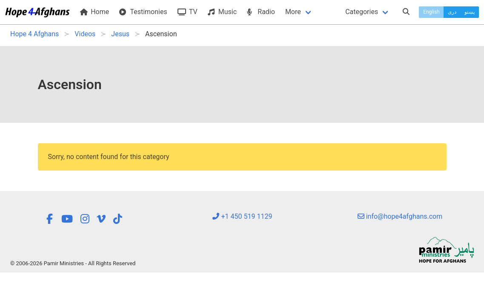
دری (452, 12)
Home (94, 12)
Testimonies (143, 12)
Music (222, 12)
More (293, 12)
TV (188, 12)
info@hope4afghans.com (400, 216)
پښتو (469, 12)
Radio (261, 12)
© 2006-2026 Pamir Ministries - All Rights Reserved (72, 263)
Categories (361, 12)
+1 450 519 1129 (242, 216)
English (431, 12)
